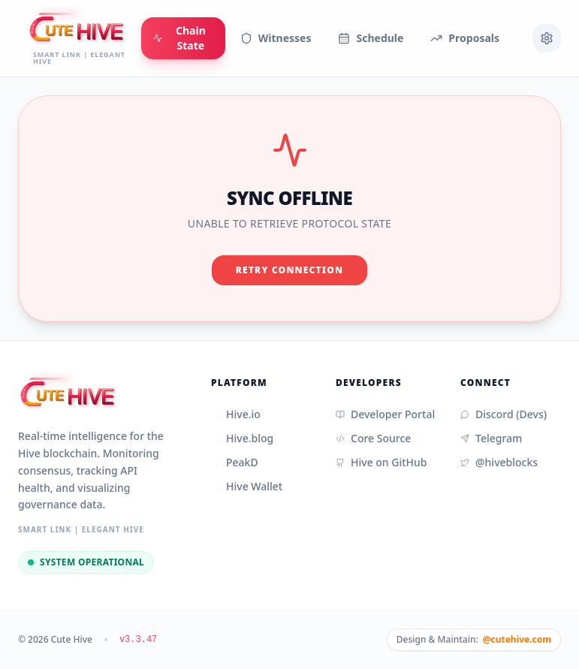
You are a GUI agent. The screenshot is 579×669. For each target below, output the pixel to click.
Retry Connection (290, 270)
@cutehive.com (517, 640)
